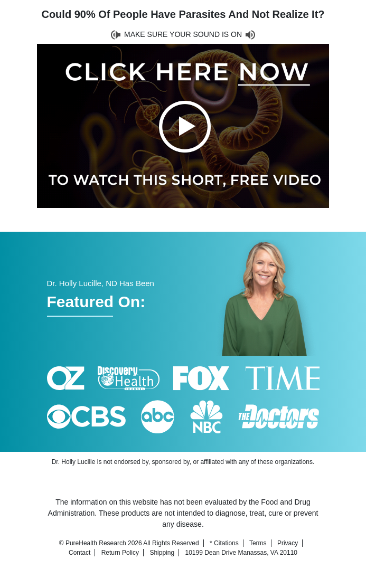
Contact (79, 552)
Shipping (161, 552)
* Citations (224, 543)
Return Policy (120, 552)
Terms (258, 543)
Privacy (287, 543)
